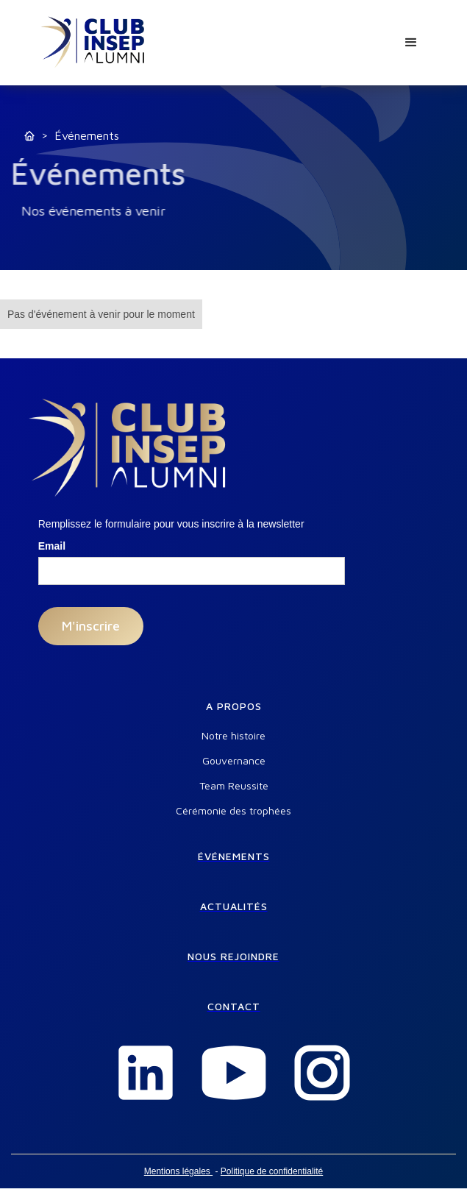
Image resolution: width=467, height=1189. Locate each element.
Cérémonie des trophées (233, 811)
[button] (411, 42)
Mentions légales (178, 1171)
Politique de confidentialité (272, 1171)
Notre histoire (233, 736)
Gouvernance (233, 761)
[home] (93, 43)
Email (51, 546)
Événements (86, 135)
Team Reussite (233, 786)
